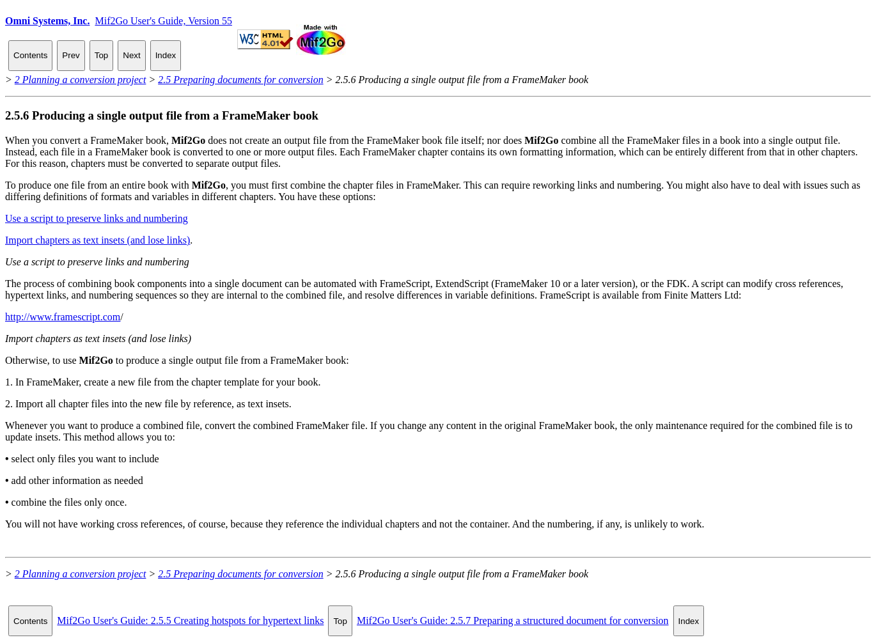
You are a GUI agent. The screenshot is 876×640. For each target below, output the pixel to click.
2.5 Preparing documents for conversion (240, 79)
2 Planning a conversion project (80, 79)
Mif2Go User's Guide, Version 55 (163, 20)
